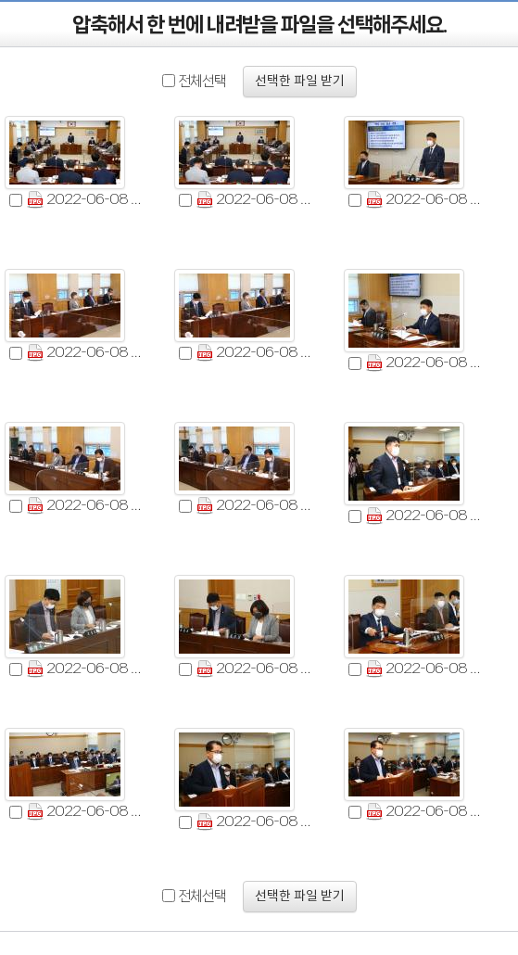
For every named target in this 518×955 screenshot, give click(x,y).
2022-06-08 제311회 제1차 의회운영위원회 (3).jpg (425, 200)
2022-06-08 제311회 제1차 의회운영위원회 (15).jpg (425, 812)
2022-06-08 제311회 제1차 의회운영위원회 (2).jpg (255, 200)
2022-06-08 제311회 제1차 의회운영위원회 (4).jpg (86, 353)
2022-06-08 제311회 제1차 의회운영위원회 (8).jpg (255, 506)
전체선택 (202, 81)
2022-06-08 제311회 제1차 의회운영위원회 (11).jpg (255, 669)
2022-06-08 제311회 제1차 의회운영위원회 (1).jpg (86, 200)
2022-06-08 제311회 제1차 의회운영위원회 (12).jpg (425, 669)
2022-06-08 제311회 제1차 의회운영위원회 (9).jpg (425, 516)
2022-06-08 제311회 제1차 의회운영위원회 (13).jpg (86, 812)
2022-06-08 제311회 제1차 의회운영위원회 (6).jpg (425, 363)
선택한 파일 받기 (300, 81)
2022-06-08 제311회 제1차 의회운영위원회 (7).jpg (86, 506)
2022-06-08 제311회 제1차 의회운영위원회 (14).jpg (255, 822)
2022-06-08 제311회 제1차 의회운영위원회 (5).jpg (255, 353)
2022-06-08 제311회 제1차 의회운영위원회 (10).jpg (86, 669)
